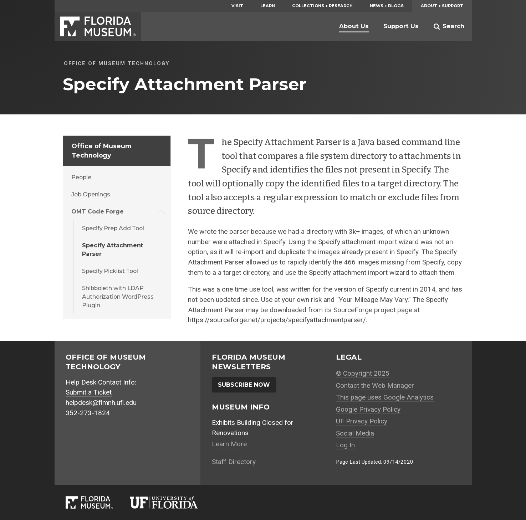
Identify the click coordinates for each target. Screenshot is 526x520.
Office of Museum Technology (101, 150)
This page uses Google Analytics (385, 397)
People (81, 177)
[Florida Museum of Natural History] (98, 502)
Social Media (355, 433)
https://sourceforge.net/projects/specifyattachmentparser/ (277, 320)
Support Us (401, 26)
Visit (237, 5)
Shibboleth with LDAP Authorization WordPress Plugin (118, 297)
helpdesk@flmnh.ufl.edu (101, 402)
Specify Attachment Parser (112, 249)
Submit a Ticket (89, 392)
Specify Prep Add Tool (113, 228)
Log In (345, 445)
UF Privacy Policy (361, 421)
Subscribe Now (244, 384)
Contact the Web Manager (375, 385)
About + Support (442, 5)
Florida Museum (98, 26)
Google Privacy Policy (368, 409)
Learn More (229, 444)
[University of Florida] (172, 502)
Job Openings (90, 194)
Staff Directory (234, 462)
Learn (267, 5)
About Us (354, 26)
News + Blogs (387, 5)
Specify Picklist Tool (110, 271)
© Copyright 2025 (362, 373)
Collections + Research (322, 5)
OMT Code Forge (97, 211)
